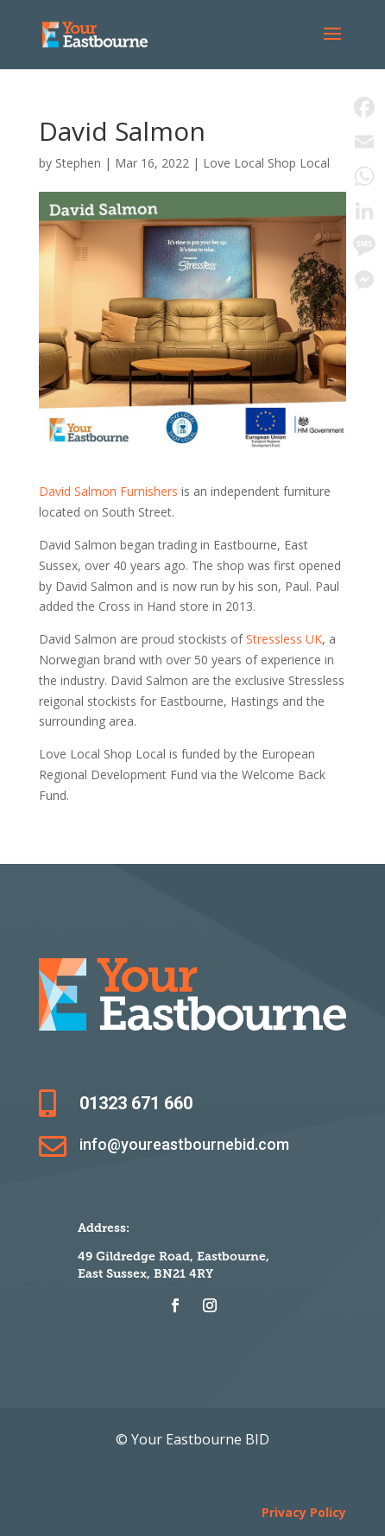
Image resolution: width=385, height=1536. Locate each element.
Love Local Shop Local (266, 163)
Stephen (78, 163)
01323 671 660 (135, 1103)
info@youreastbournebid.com (184, 1144)
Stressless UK (284, 639)
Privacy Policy (304, 1512)
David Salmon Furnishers (108, 491)
